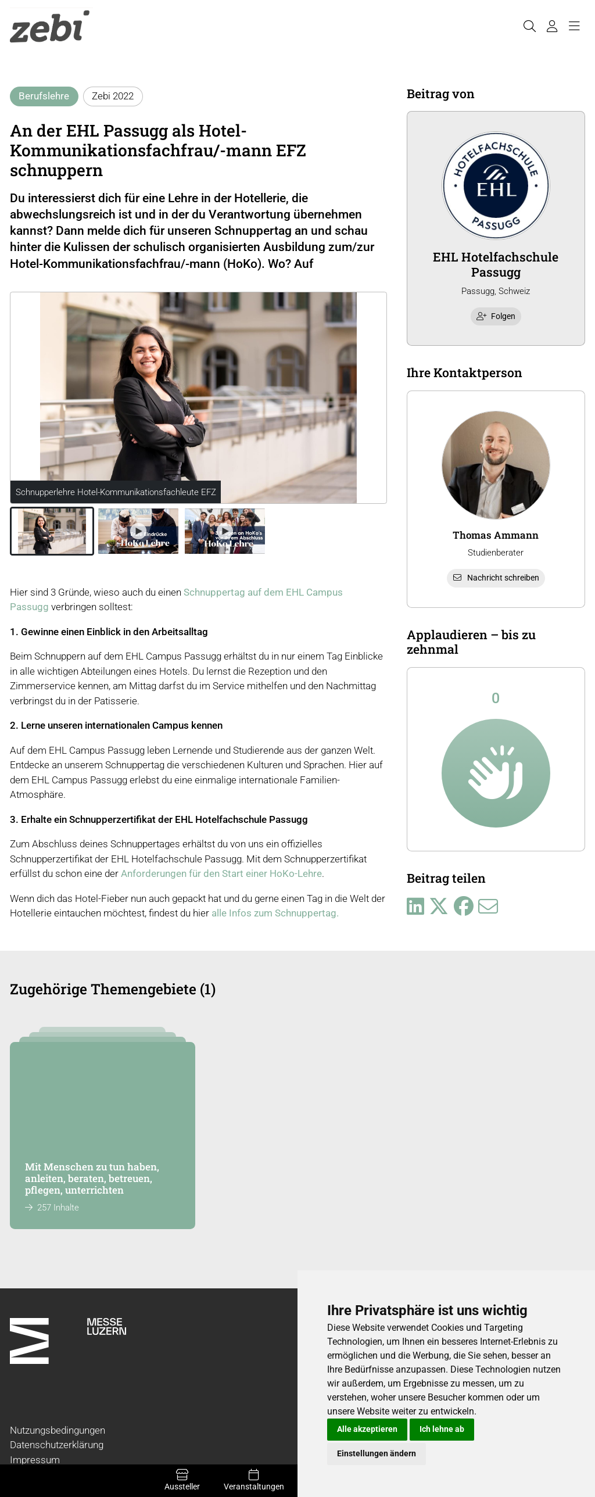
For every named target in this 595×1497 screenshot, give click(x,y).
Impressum (35, 1460)
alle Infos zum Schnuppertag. (275, 913)
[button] (52, 531)
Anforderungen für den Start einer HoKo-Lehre (221, 873)
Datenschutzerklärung (56, 1445)
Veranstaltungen (254, 1480)
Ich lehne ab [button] (442, 1429)
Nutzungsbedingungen (57, 1430)
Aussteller (182, 1480)
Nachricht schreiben (495, 577)
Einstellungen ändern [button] (376, 1453)
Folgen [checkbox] (496, 316)
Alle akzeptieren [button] (367, 1429)
